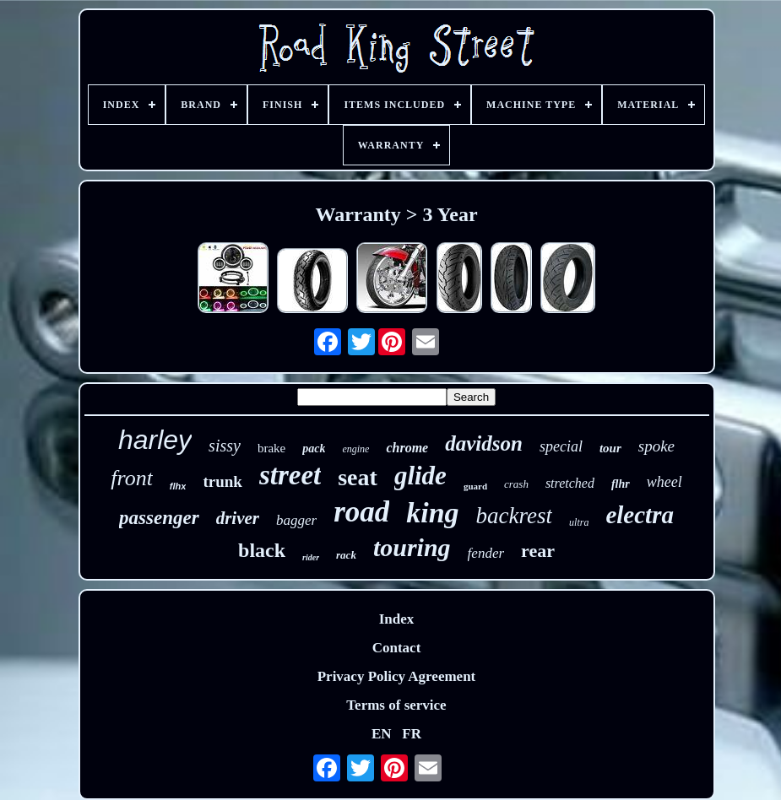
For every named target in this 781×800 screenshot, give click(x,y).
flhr (620, 484)
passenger (159, 517)
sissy (225, 445)
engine (355, 449)
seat (357, 477)
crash (516, 484)
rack (346, 555)
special (561, 446)
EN (382, 734)
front (132, 478)
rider (310, 557)
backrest (514, 515)
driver (237, 518)
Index (397, 619)
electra (639, 514)
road (361, 511)
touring (412, 547)
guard (475, 486)
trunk (222, 481)
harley (155, 439)
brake (271, 448)
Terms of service (396, 705)
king (432, 512)
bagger (296, 520)
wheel (664, 481)
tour (610, 448)
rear (538, 550)
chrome (407, 448)
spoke (656, 446)
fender (486, 553)
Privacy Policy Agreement (396, 676)
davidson (484, 443)
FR (411, 734)
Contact (396, 648)
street (290, 475)
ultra (578, 522)
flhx (178, 486)
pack (313, 448)
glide (420, 475)
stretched (569, 483)
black (261, 550)
